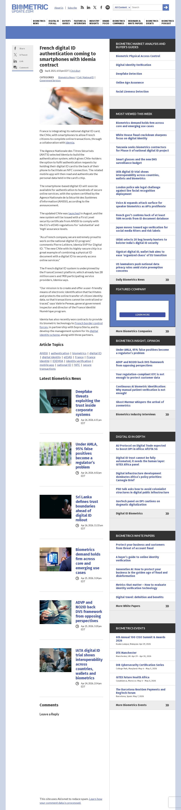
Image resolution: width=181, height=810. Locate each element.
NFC (77, 364)
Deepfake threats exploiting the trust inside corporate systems (88, 403)
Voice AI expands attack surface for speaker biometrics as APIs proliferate (141, 204)
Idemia (70, 142)
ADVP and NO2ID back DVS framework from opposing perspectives (89, 611)
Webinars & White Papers (135, 22)
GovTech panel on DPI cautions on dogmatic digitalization (138, 503)
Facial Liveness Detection (132, 91)
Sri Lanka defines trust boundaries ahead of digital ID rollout (87, 508)
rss (82, 7)
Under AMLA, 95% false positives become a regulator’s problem (86, 456)
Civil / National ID (85, 77)
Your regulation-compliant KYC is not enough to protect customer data (140, 376)
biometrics (79, 353)
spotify (107, 7)
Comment (23, 67)
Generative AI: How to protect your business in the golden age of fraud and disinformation (141, 573)
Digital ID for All (54, 22)
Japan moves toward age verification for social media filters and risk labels (142, 229)
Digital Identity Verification (133, 65)
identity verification (78, 361)
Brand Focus (106, 22)
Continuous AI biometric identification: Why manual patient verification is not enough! (141, 390)
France (79, 357)
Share (22, 48)
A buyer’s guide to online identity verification (137, 559)
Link (21, 61)
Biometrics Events (152, 22)
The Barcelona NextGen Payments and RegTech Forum (142, 693)
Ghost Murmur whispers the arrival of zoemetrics (140, 403)
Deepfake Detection (129, 73)
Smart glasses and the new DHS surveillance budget (136, 161)
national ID (64, 364)
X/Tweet (23, 55)
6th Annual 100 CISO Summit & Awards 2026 (142, 641)
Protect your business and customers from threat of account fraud (140, 546)
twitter (95, 7)
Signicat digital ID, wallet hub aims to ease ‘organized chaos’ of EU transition (141, 253)
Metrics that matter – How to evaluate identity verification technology (141, 586)
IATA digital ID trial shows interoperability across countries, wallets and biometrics (89, 664)
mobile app (47, 364)
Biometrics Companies (119, 22)
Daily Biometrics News (130, 279)
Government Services (50, 80)
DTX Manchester (142, 654)
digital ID (95, 353)
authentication (60, 353)
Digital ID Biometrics (129, 513)
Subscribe (72, 8)
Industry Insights (94, 22)
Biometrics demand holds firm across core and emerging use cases (88, 561)
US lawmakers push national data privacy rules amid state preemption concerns (139, 267)
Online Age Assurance (130, 82)
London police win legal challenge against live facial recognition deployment (138, 191)
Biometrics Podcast (168, 22)
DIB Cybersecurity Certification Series (142, 666)
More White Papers (128, 606)
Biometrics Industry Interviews (136, 414)
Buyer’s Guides (66, 22)
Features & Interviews (80, 22)
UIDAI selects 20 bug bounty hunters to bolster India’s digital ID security (141, 241)
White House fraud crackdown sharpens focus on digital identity (141, 136)
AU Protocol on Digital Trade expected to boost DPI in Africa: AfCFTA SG (141, 447)
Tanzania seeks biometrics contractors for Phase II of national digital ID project (142, 149)
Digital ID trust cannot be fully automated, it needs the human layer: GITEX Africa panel (140, 461)
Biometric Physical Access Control (138, 56)
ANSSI (44, 353)
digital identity (51, 357)
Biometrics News (39, 22)
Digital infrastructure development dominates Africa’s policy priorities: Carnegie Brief (139, 477)
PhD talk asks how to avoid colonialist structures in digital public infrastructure (142, 491)
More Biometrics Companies (134, 331)
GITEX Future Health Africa (142, 679)
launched (74, 213)
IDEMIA (57, 361)
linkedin (88, 7)
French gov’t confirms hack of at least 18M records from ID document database (142, 217)
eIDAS (68, 357)
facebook (101, 7)
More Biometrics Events (131, 705)
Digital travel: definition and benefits (140, 597)
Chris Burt (75, 71)
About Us (58, 8)
